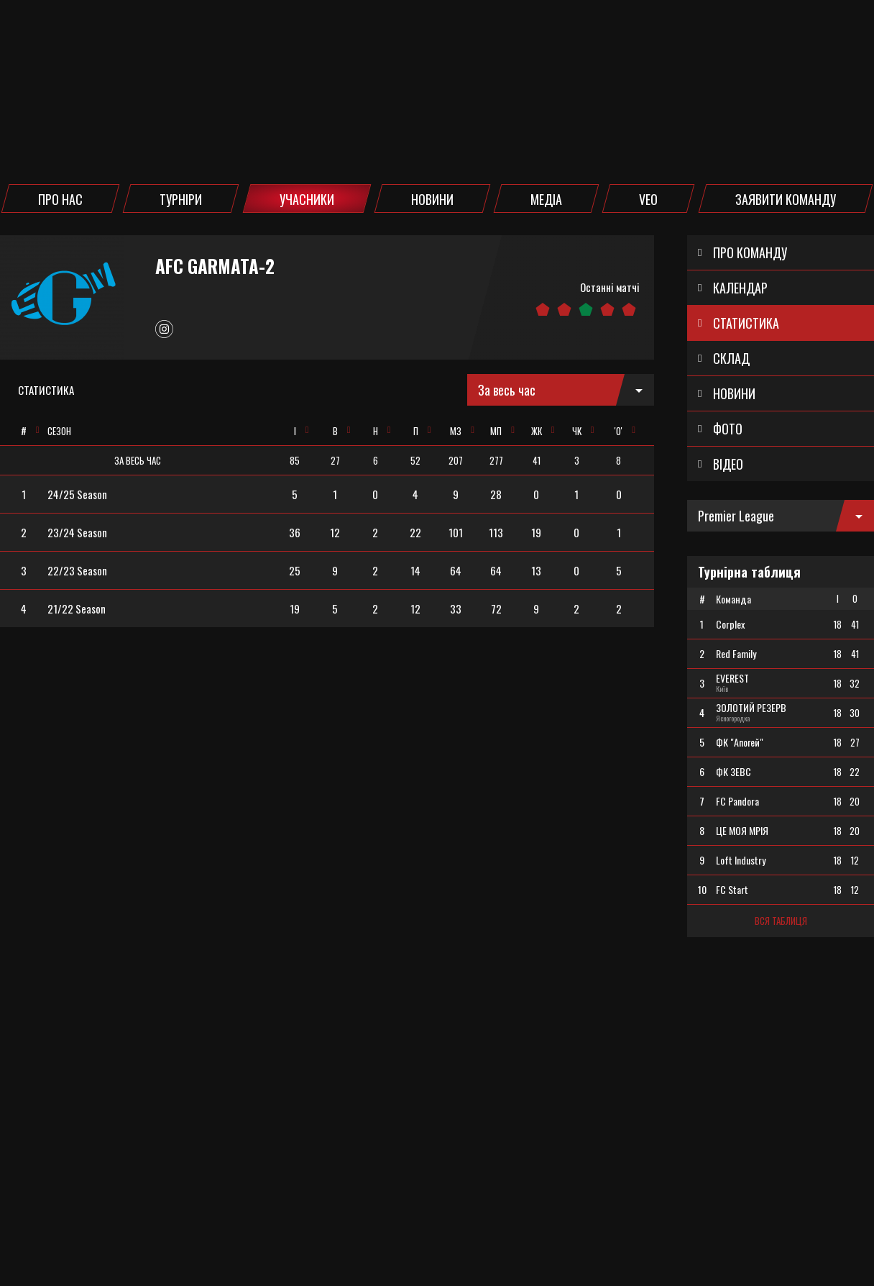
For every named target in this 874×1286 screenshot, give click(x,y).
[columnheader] (23, 431)
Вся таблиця (781, 920)
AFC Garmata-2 (215, 266)
